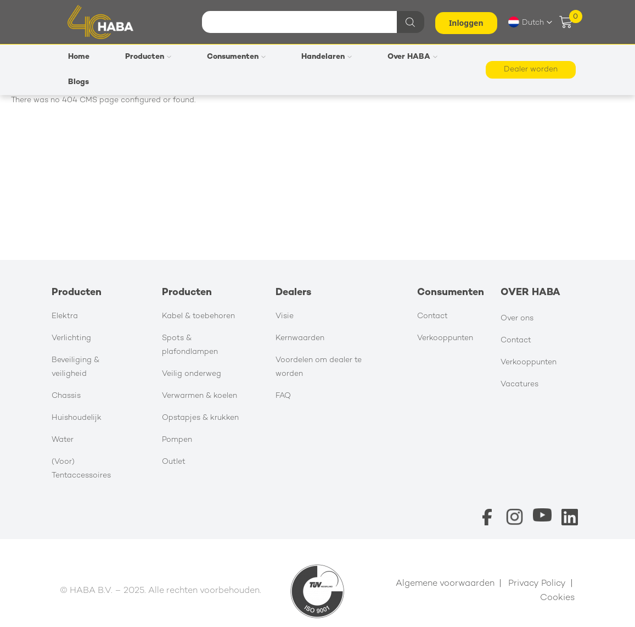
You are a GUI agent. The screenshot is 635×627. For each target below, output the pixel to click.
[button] (530, 22)
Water (63, 440)
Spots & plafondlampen (190, 345)
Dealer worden (531, 69)
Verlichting (71, 338)
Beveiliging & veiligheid (75, 367)
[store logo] (100, 21)
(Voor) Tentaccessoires (81, 469)
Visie (285, 316)
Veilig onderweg (191, 374)
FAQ (283, 396)
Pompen (177, 440)
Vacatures (519, 384)
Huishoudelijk (77, 418)
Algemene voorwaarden (445, 584)
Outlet (174, 462)
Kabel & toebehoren (198, 316)
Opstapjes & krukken (200, 418)
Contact (432, 316)
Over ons (517, 318)
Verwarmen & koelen (199, 396)
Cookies (557, 598)
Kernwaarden (300, 338)
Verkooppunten (445, 338)
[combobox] (312, 22)
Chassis (66, 396)
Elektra (65, 316)
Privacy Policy (537, 584)
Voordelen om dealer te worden (319, 367)
